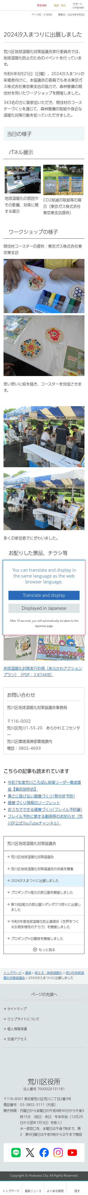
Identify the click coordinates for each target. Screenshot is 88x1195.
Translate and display (44, 595)
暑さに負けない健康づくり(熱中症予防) (41, 796)
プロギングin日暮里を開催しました (37, 938)
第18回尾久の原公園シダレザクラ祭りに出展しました (46, 907)
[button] (39, 5)
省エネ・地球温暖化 (48, 972)
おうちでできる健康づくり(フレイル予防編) (45, 809)
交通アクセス (17, 1039)
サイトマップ (17, 1009)
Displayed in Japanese (44, 608)
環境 (28, 972)
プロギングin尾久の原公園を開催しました (42, 892)
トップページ (13, 972)
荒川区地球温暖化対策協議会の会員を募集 (42, 869)
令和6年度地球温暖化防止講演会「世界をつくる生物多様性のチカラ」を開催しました (45, 924)
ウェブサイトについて (23, 1019)
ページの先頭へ (44, 994)
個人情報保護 (17, 1029)
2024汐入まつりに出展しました (35, 880)
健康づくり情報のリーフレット (34, 803)
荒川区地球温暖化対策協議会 (32, 857)
